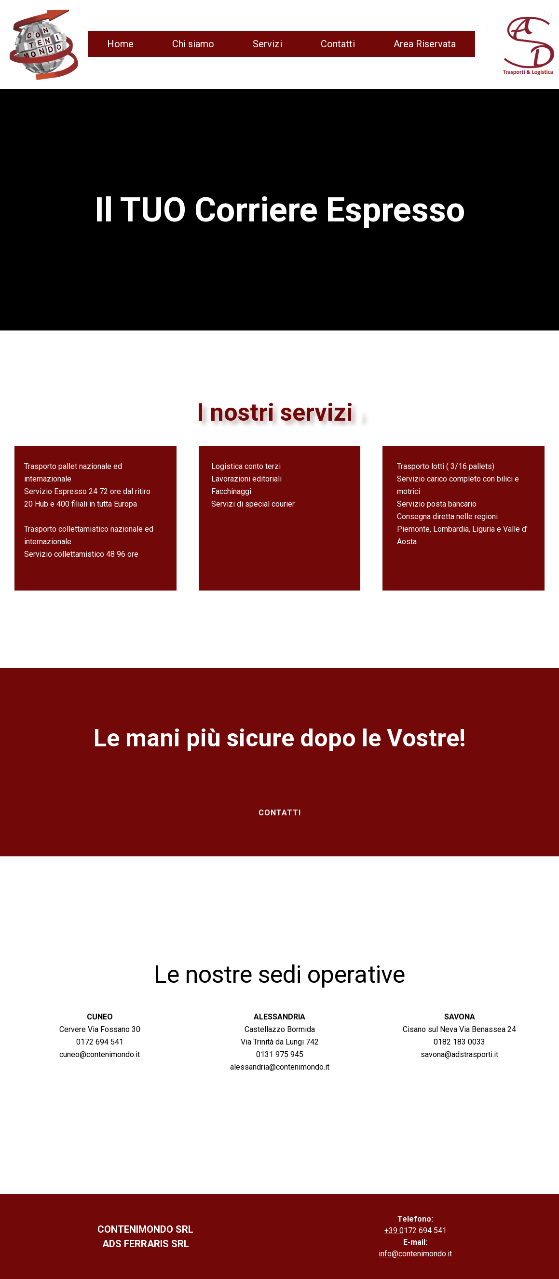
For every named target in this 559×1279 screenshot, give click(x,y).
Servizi (267, 44)
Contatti (338, 44)
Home (120, 44)
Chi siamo (193, 44)
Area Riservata (425, 44)
